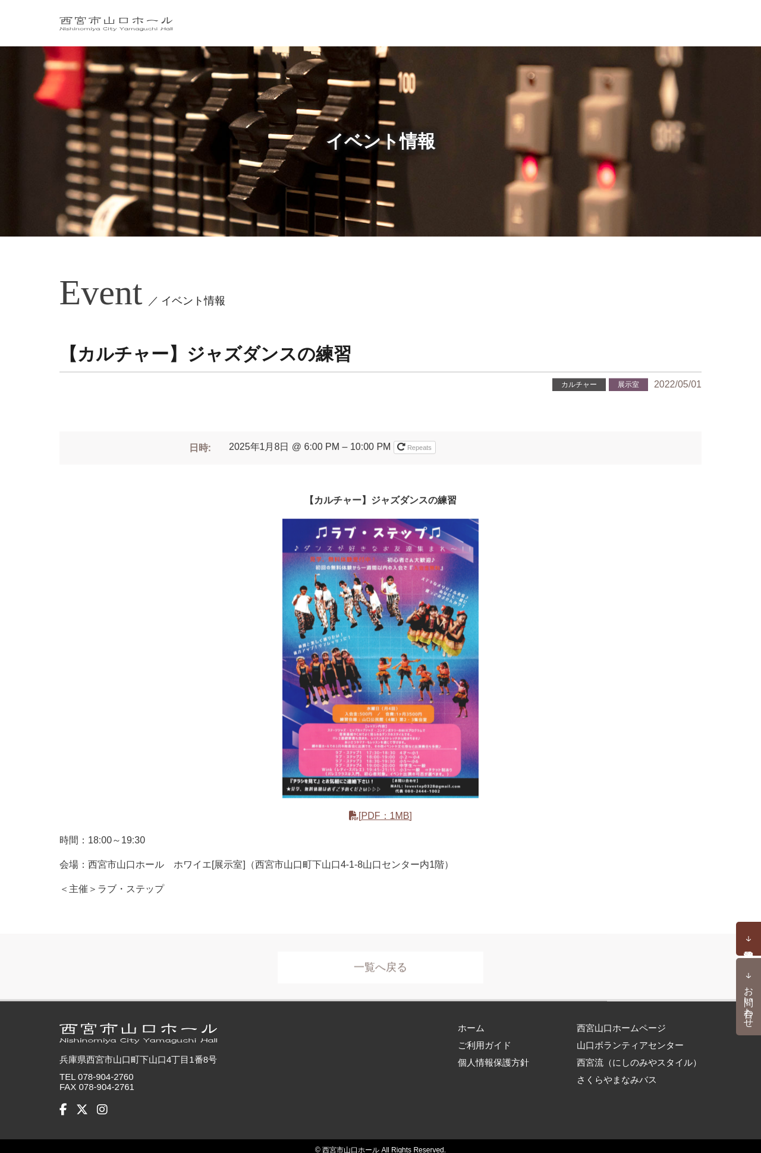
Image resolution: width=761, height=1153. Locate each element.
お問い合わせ (749, 1001)
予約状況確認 (748, 939)
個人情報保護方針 (493, 1054)
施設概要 (468, 19)
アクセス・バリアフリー (643, 19)
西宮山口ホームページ (621, 1020)
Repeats (415, 446)
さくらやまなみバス (617, 1071)
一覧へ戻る (380, 966)
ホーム (279, 19)
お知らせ (410, 19)
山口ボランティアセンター (630, 1037)
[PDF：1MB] (385, 814)
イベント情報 (342, 19)
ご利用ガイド (537, 19)
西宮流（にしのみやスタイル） (639, 1054)
